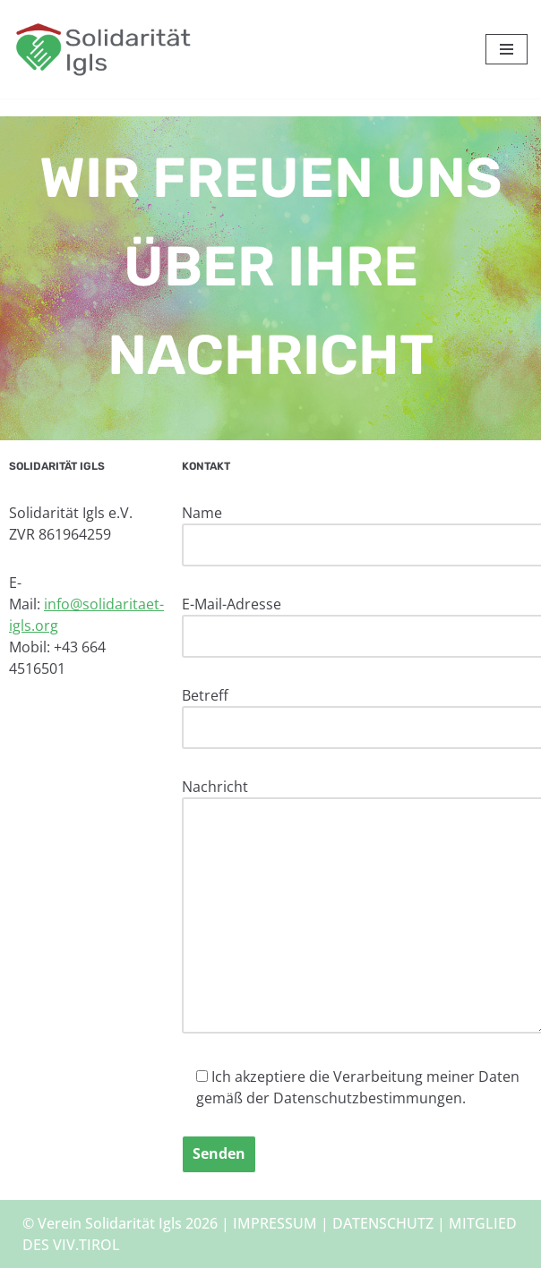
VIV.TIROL (86, 1245)
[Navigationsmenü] (506, 49)
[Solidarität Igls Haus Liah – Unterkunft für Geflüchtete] (103, 49)
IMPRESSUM (275, 1223)
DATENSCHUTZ (383, 1223)
